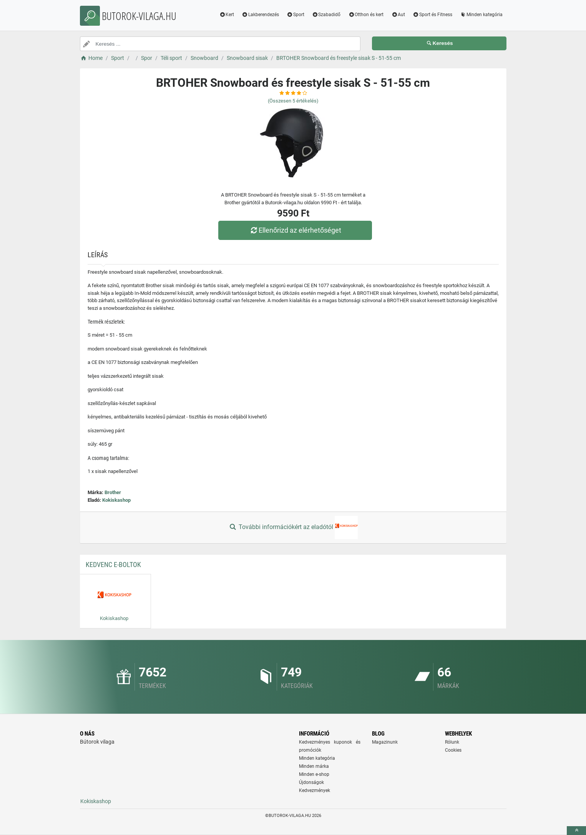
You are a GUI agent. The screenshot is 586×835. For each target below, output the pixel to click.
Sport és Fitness (432, 14)
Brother (113, 492)
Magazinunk (385, 742)
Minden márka (314, 766)
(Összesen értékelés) (293, 101)
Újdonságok (311, 782)
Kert (226, 14)
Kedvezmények (314, 790)
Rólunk (452, 742)
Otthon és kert (365, 14)
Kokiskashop (116, 500)
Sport (295, 14)
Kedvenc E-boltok (113, 565)
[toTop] (576, 830)
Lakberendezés (260, 14)
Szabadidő (326, 14)
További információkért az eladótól (292, 527)
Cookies (453, 750)
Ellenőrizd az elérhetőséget (295, 230)
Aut (398, 14)
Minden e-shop (314, 774)
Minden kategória (481, 14)
